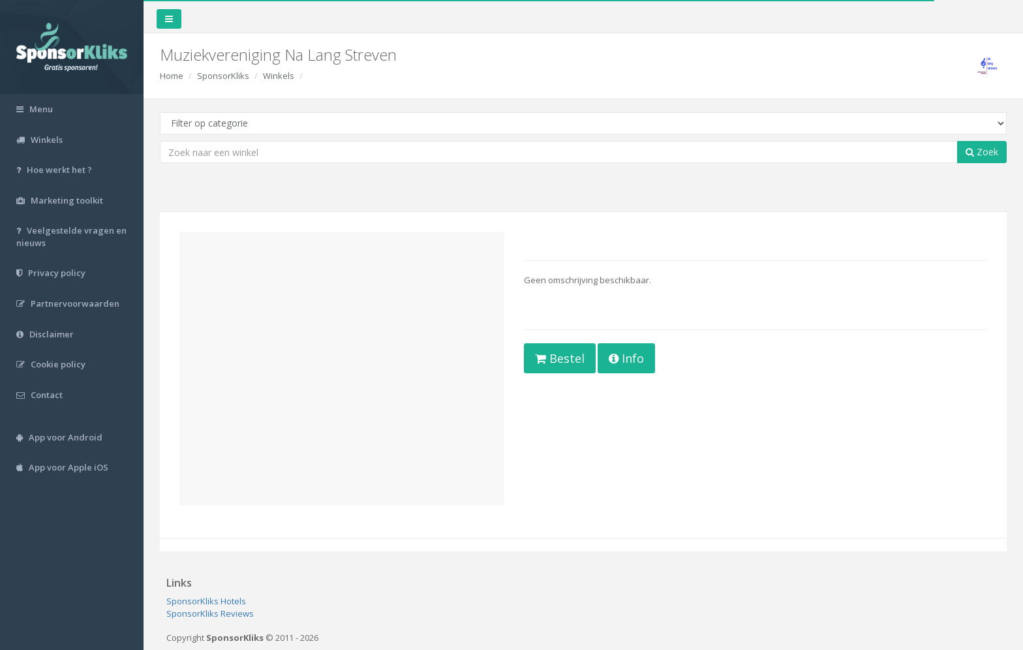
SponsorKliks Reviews (210, 613)
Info (626, 358)
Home (171, 76)
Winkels (278, 76)
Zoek (982, 152)
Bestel (560, 358)
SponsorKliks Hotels (206, 601)
